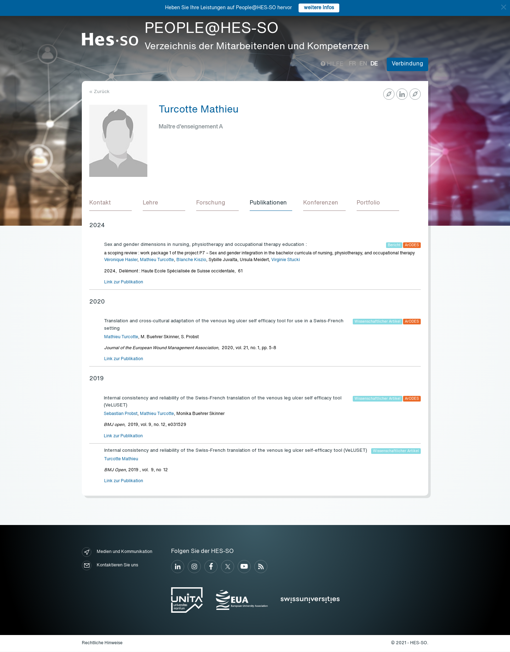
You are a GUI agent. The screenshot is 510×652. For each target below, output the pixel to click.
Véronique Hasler (120, 260)
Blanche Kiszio (191, 260)
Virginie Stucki (285, 260)
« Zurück (99, 92)
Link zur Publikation (123, 283)
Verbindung (407, 64)
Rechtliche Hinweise (102, 643)
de (374, 64)
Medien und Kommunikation (117, 552)
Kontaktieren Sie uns (110, 566)
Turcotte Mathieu (121, 459)
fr (352, 64)
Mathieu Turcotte (157, 260)
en (363, 64)
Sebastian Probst (120, 414)
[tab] (110, 204)
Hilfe (332, 64)
